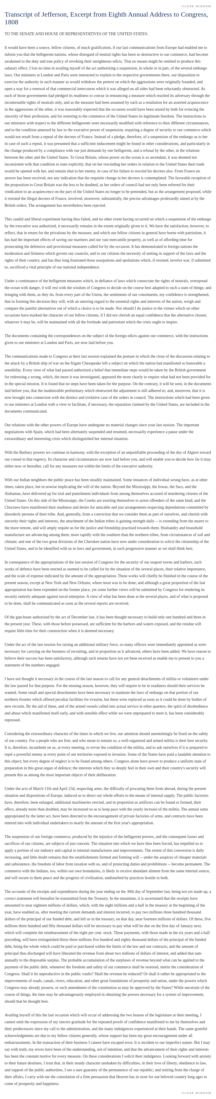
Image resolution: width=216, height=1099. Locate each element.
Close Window (196, 6)
